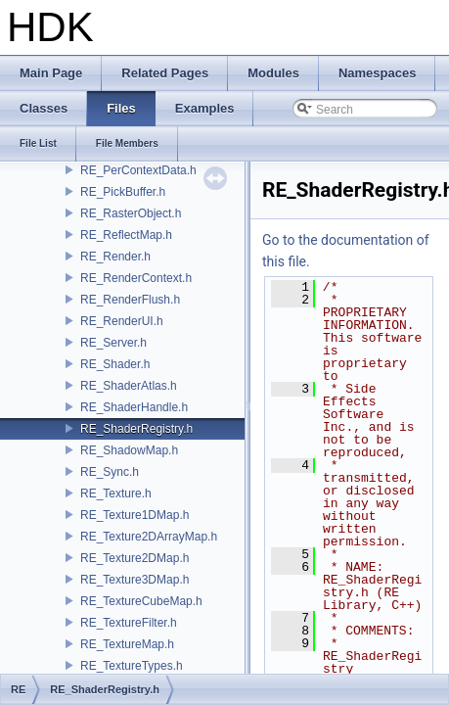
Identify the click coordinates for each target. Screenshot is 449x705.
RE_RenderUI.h (121, 321)
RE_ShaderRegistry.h (136, 429)
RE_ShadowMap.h (129, 450)
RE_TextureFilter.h (128, 623)
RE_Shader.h (115, 364)
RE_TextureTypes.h (131, 666)
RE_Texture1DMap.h (134, 515)
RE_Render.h (115, 256)
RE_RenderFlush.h (130, 299)
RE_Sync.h (109, 472)
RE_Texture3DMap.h (134, 580)
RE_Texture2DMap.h (134, 558)
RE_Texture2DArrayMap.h (148, 536)
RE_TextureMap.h (127, 644)
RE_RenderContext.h (136, 278)
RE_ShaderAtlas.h (128, 386)
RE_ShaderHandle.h (134, 407)
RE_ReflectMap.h (126, 235)
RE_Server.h (113, 343)
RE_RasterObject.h (130, 213)
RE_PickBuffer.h (122, 192)
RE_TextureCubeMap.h (141, 601)
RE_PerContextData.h (138, 170)
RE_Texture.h (116, 493)
